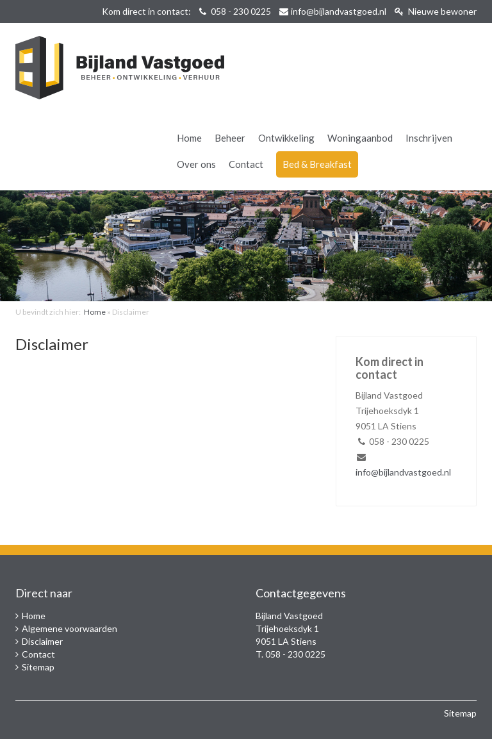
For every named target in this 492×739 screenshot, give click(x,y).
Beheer (230, 138)
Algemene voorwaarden (69, 628)
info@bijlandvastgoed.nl (338, 11)
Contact (246, 164)
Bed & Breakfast (317, 164)
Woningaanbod (360, 138)
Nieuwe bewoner (436, 11)
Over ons (196, 164)
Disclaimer (42, 641)
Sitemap (38, 666)
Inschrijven (429, 138)
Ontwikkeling (286, 138)
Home (189, 138)
